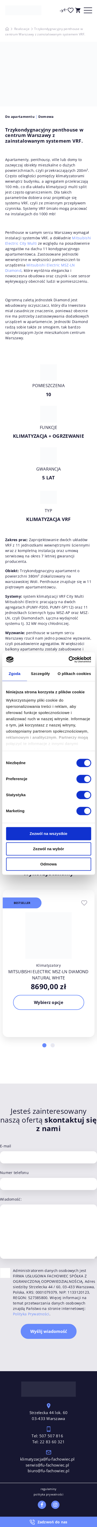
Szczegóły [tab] (40, 673)
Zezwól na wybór (48, 849)
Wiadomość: (11, 1199)
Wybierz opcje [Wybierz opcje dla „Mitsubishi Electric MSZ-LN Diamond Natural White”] (48, 1002)
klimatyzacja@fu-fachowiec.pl (48, 1459)
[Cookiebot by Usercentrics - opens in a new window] (69, 659)
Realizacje (21, 29)
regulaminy (49, 1489)
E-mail (5, 1146)
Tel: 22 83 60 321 (48, 1441)
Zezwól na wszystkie (49, 833)
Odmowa (48, 864)
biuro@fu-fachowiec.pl (48, 1470)
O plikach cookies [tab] (74, 673)
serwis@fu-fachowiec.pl (48, 1465)
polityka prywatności (48, 1494)
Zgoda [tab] (14, 673)
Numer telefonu (14, 1172)
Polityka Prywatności (31, 1313)
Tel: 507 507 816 (48, 1435)
